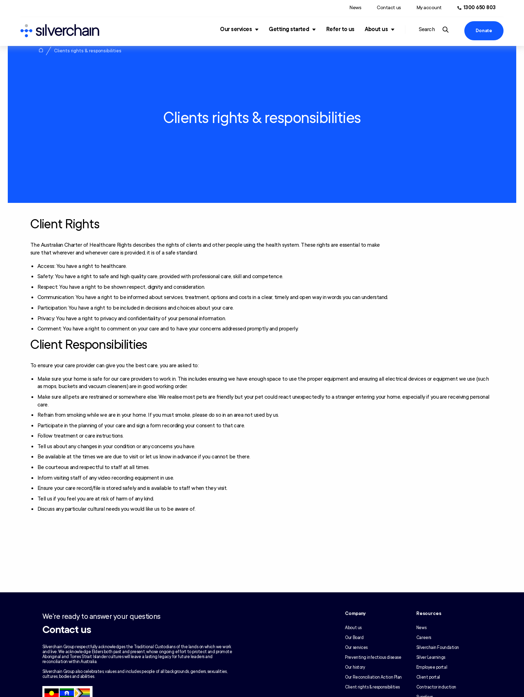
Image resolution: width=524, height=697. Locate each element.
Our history (355, 667)
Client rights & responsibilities (372, 687)
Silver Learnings (430, 657)
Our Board (354, 637)
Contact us (389, 7)
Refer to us (340, 29)
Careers (423, 637)
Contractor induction (436, 687)
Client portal (428, 677)
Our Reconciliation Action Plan (373, 677)
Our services (236, 29)
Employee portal (431, 667)
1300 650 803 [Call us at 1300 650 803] (480, 7)
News (355, 7)
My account (429, 7)
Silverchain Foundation (437, 647)
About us (376, 29)
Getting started (289, 29)
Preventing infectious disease (373, 657)
